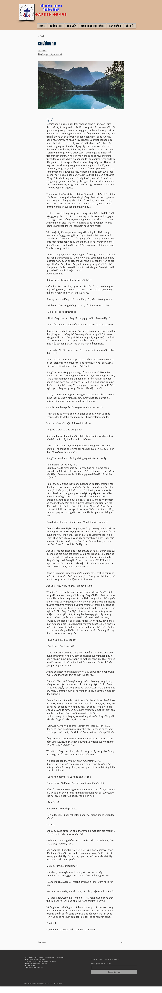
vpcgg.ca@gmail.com (36, 967)
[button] (56, 26)
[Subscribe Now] (114, 972)
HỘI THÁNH (46, 6)
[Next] (118, 942)
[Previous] (46, 942)
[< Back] (46, 36)
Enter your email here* (101, 963)
